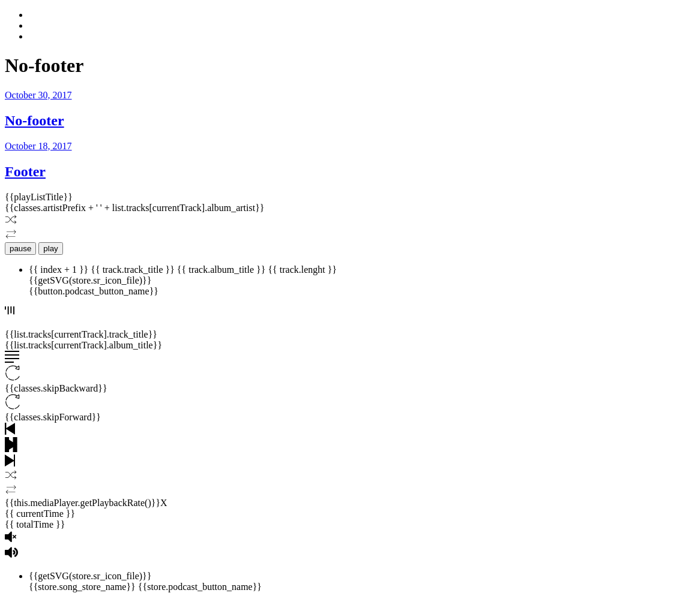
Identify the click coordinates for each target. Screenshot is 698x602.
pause (20, 248)
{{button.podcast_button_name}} (93, 291)
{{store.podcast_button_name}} (200, 587)
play (50, 248)
